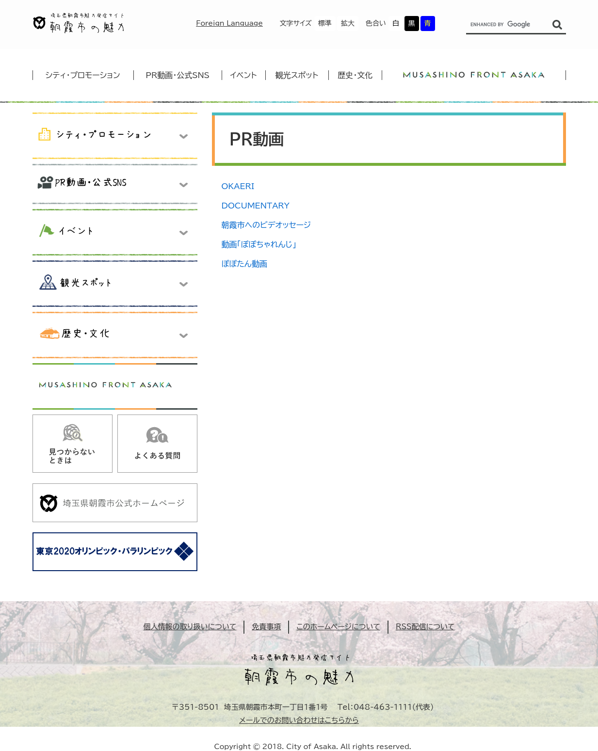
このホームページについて (338, 626)
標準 (325, 23)
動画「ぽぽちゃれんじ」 (259, 244)
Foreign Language (229, 23)
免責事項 (266, 626)
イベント (243, 75)
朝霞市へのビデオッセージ (266, 225)
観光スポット (296, 75)
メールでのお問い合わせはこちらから (299, 720)
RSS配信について (425, 626)
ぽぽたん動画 (244, 264)
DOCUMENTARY (256, 205)
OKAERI (238, 186)
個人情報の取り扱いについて (189, 626)
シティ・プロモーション (83, 75)
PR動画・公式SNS (177, 75)
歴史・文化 (355, 75)
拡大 (348, 23)
